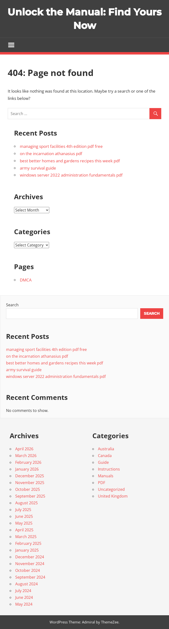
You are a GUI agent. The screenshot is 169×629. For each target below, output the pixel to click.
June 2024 (24, 597)
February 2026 (28, 462)
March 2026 (26, 455)
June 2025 (24, 516)
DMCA (26, 280)
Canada (105, 455)
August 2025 (26, 503)
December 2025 (29, 476)
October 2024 (27, 570)
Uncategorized (111, 489)
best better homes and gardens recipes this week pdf (70, 161)
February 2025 (28, 543)
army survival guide (38, 168)
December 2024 (29, 557)
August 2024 (26, 584)
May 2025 (23, 523)
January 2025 (27, 550)
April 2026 (24, 448)
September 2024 (30, 577)
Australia (106, 448)
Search (12, 305)
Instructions (109, 469)
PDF (101, 482)
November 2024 (29, 563)
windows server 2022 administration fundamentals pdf (71, 175)
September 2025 (30, 496)
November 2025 (29, 482)
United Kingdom (113, 496)
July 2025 (23, 509)
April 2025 (24, 530)
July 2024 (23, 590)
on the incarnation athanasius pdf (51, 153)
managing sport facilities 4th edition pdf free (61, 146)
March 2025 (26, 536)
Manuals (105, 476)
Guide (103, 462)
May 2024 (23, 604)
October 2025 (27, 489)
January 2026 (27, 469)
